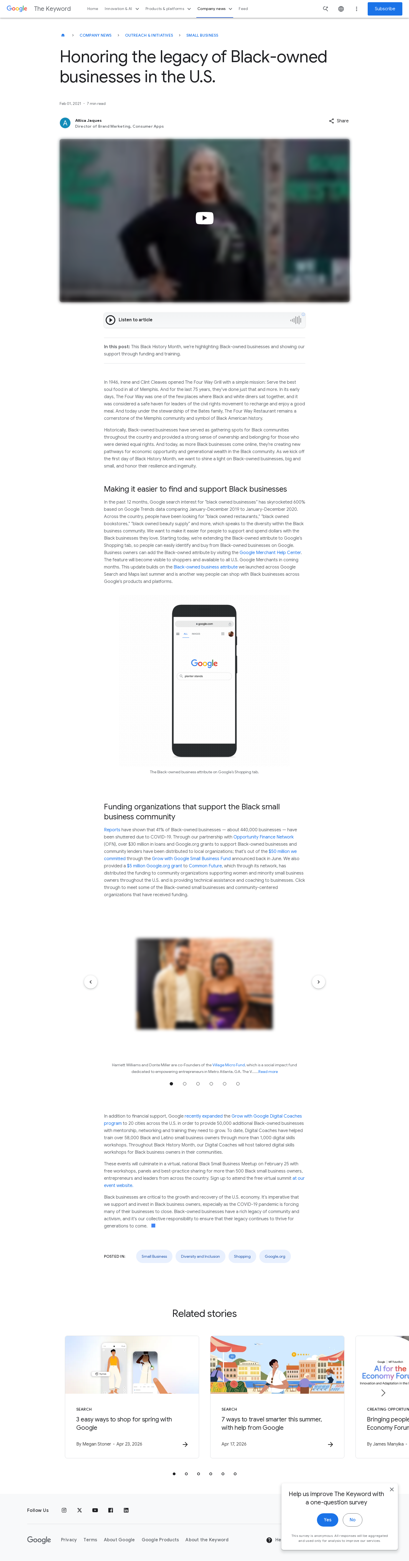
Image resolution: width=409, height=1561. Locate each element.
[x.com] (79, 1510)
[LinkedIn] (126, 1510)
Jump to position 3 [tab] (198, 1083)
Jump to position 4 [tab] (211, 1083)
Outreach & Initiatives (149, 35)
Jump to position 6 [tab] (238, 1083)
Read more (268, 1071)
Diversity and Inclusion (200, 1256)
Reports (112, 830)
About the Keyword (207, 1540)
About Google (119, 1540)
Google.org (275, 1256)
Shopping (242, 1256)
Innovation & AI (122, 9)
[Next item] (318, 982)
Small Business (202, 35)
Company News (96, 35)
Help (275, 1540)
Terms (90, 1540)
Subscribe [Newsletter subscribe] (385, 9)
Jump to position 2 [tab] (184, 1083)
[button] (339, 121)
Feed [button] (243, 8)
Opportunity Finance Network (263, 837)
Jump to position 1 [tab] (171, 1083)
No (352, 1544)
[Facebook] (110, 1510)
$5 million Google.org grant (155, 866)
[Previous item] (90, 982)
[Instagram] (64, 1510)
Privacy (69, 1540)
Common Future (205, 866)
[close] (392, 1514)
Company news (215, 9)
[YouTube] (95, 1510)
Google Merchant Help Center (270, 552)
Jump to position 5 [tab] (224, 1083)
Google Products (160, 1540)
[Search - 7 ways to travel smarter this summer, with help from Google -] (277, 1397)
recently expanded (204, 1116)
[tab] (174, 1474)
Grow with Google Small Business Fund (191, 859)
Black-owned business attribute (206, 567)
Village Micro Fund (228, 1064)
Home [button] (92, 8)
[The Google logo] (39, 1540)
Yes (327, 1544)
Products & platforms (169, 9)
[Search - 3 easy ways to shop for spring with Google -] (132, 1397)
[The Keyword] (63, 35)
